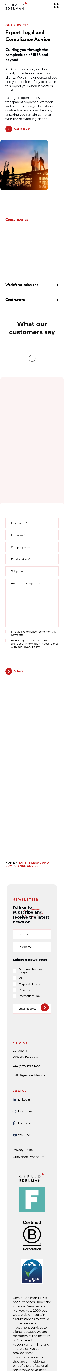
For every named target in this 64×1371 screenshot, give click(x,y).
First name (25, 869)
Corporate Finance (30, 919)
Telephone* (18, 506)
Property (24, 924)
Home (10, 797)
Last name (25, 881)
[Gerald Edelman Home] (16, 6)
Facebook (22, 1058)
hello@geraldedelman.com (31, 1010)
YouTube (21, 1070)
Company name (21, 482)
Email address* (20, 494)
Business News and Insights (31, 906)
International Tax (29, 930)
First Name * (19, 457)
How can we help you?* (26, 518)
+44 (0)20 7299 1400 (26, 1001)
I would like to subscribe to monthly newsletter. (33, 568)
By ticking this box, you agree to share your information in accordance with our (35, 578)
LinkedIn (21, 1034)
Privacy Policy (23, 1085)
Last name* (18, 469)
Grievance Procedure (28, 1092)
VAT (21, 913)
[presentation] (31, 592)
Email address (27, 943)
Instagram (22, 1046)
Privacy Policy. (31, 581)
